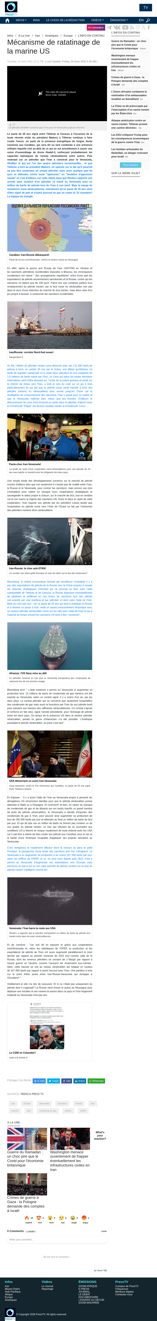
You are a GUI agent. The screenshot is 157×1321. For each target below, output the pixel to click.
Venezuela (44, 1103)
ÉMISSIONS (118, 20)
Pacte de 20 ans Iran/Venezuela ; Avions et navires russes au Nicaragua (43, 260)
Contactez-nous (123, 1294)
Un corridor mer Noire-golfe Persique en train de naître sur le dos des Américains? (48, 573)
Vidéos (47, 1281)
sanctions (62, 1103)
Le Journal (47, 1286)
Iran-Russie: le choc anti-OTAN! (27, 568)
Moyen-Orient (12, 1289)
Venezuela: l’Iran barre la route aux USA (32, 928)
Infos (10, 35)
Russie (79, 1103)
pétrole (68, 1111)
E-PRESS (83, 1289)
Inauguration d (16, 357)
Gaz (93, 1103)
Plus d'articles (130, 165)
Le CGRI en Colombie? (22, 1052)
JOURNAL (84, 1291)
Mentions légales (124, 1291)
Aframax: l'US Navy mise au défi (28, 673)
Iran (37, 35)
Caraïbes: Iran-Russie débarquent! (29, 255)
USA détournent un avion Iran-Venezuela (32, 781)
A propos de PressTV (126, 1286)
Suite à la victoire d (18, 1057)
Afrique (9, 1294)
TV (146, 7)
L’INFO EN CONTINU (91, 35)
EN (141, 20)
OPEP (83, 1111)
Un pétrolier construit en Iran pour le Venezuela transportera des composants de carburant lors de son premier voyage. (49, 680)
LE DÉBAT (84, 1294)
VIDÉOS (96, 20)
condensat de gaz (47, 1111)
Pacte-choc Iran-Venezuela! (25, 464)
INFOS (20, 20)
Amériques (51, 35)
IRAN (36, 20)
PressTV (121, 1281)
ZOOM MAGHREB (88, 1302)
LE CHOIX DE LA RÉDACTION (65, 20)
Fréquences (121, 1289)
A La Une (24, 35)
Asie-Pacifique (13, 1291)
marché (14, 1111)
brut (29, 1111)
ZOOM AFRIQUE (87, 1286)
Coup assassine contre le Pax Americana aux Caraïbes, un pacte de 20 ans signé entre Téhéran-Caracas (49, 787)
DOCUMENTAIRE (88, 1297)
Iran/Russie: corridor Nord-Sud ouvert (31, 352)
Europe (68, 35)
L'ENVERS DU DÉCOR (91, 1300)
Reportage (47, 1289)
